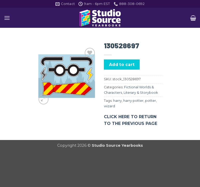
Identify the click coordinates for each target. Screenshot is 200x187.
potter (150, 101)
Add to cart (122, 64)
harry (117, 101)
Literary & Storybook (141, 93)
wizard (109, 106)
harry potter (133, 101)
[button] (7, 17)
